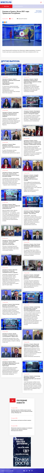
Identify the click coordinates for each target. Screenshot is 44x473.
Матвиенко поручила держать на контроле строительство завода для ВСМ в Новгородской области (21, 429)
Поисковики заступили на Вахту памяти (21, 420)
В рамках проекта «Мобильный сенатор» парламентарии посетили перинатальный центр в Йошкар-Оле (21, 411)
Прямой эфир (5, 6)
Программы (39, 11)
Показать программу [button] (18, 6)
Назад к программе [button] (38, 12)
